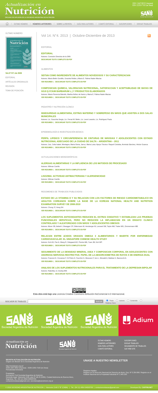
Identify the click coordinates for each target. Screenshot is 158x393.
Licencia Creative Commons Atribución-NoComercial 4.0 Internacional (90, 294)
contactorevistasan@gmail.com (107, 387)
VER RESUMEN (47, 82)
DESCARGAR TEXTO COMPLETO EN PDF (56, 59)
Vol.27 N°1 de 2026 (13, 73)
